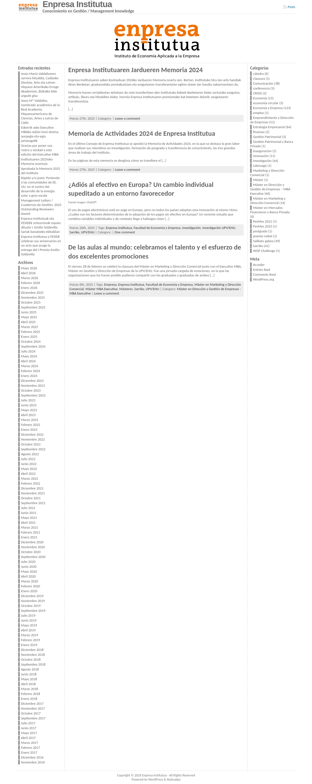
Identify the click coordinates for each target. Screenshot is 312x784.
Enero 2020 (29, 591)
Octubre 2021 (31, 498)
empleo (258, 113)
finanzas (259, 132)
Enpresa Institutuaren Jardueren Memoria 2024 (135, 70)
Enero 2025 (29, 336)
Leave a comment (127, 118)
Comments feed (264, 274)
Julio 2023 (28, 400)
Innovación (261, 156)
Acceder (258, 264)
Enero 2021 (29, 537)
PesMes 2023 (262, 226)
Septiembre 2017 (33, 718)
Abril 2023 (28, 415)
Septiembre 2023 (33, 395)
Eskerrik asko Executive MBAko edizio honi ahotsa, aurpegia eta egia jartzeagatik (40, 134)
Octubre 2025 (31, 302)
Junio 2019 (28, 620)
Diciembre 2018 (32, 650)
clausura (259, 78)
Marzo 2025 (29, 327)
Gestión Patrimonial (267, 137)
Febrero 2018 (30, 694)
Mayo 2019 (29, 625)
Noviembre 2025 (33, 297)
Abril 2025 (28, 322)
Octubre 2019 (31, 605)
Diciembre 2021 (32, 488)
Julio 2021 (28, 508)
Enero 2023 (29, 429)
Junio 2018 (28, 674)
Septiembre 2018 (33, 664)
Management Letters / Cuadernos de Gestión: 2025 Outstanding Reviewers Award (41, 207)
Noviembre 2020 (33, 547)
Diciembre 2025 (32, 292)
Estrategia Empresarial (269, 127)
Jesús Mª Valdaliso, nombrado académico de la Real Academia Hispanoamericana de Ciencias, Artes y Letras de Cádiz (40, 111)
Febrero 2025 (30, 332)
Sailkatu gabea (263, 241)
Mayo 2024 (29, 356)
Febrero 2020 (30, 586)
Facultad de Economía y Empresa (157, 228)
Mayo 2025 (29, 317)
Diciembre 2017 (32, 703)
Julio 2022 (28, 459)
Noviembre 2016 (33, 762)
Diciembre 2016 (32, 757)
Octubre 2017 (31, 713)
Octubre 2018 (31, 659)
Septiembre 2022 (33, 449)
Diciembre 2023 (32, 380)
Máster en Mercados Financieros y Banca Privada (269, 209)
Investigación (191, 228)
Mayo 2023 (29, 410)
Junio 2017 (28, 728)
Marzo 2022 (29, 478)
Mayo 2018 (29, 679)
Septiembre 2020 (33, 557)
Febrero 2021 (30, 532)
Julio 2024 (28, 351)
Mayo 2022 (29, 468)
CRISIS (257, 93)
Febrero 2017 (30, 747)
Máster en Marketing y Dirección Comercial (267, 200)
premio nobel (262, 236)
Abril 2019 (28, 630)
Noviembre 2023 (33, 385)
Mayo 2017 (29, 733)
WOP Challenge (264, 251)
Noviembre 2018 (33, 654)
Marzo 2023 (29, 420)
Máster (258, 180)
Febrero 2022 (30, 483)
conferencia (261, 88)
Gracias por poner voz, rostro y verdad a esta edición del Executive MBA (40, 150)
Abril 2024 (28, 361)
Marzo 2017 (29, 742)
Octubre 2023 (31, 390)
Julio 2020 (28, 561)
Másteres (125, 289)
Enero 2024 (29, 376)
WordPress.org (263, 279)
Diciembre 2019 (32, 596)
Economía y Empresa (268, 108)
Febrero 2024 (30, 371)
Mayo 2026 (29, 268)
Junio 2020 (28, 566)
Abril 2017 (28, 738)
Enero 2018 (29, 698)
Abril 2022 (28, 473)
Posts (291, 7)
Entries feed (261, 269)
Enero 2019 (29, 645)
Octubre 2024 (31, 341)
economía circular (265, 103)
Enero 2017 (29, 752)
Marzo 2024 (29, 366)
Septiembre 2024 (33, 346)
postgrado (260, 231)
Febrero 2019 (30, 640)
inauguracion (262, 151)
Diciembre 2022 (32, 434)
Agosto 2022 (30, 454)
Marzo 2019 (29, 635)
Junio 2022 (28, 464)
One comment (125, 232)
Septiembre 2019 (33, 610)
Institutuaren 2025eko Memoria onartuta (37, 161)
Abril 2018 (28, 684)
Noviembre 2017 (33, 708)
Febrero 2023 (30, 424)
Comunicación (263, 83)
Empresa (110, 284)
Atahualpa (173, 779)
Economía (260, 98)
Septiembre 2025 (33, 307)
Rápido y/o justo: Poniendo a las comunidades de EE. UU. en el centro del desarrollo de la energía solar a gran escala (40, 187)
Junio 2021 (28, 513)
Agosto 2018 (30, 669)
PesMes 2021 (262, 221)
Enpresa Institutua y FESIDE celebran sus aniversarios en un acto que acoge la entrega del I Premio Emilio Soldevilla (41, 245)
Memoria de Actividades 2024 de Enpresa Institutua (141, 133)
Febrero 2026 (30, 283)
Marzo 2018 (29, 689)
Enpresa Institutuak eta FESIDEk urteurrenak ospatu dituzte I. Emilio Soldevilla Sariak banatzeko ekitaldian (41, 225)
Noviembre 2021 (33, 493)
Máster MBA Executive (101, 289)
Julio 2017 (28, 723)
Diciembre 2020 (32, 542)
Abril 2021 (28, 522)
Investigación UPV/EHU (219, 228)
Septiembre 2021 (33, 503)
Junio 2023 (28, 405)
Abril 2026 (28, 273)
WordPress (155, 779)
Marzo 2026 (29, 278)
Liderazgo (260, 165)
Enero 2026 (29, 287)
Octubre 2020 (31, 552)
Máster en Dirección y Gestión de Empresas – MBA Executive (270, 189)
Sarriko (74, 232)
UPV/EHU (88, 232)
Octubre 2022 (31, 444)
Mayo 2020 (29, 571)
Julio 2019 (28, 615)
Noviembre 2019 (33, 601)
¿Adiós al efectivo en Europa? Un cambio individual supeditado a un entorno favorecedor (141, 189)
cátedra (258, 73)
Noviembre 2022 (33, 439)
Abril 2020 (28, 576)
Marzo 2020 (29, 581)
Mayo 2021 (29, 517)
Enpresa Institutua (119, 228)
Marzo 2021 (29, 527)
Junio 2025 (28, 312)
